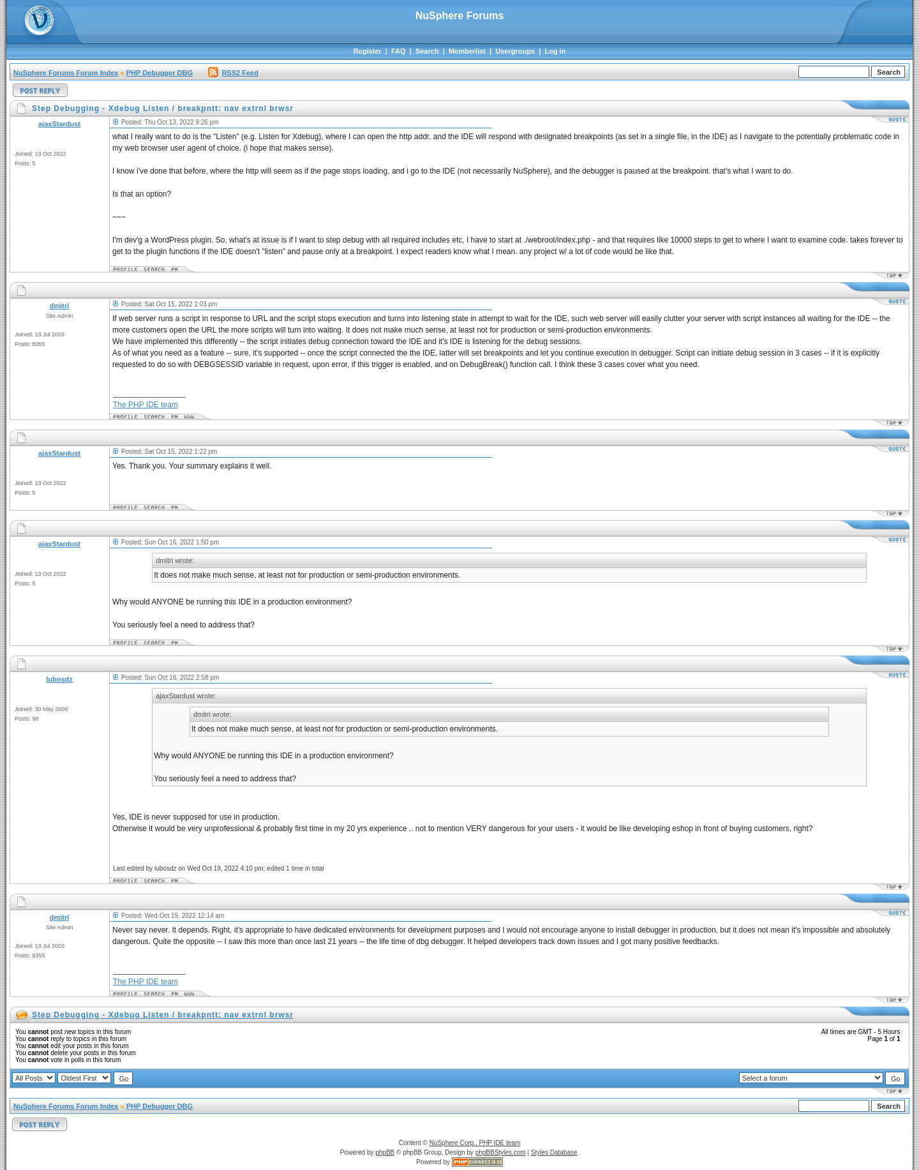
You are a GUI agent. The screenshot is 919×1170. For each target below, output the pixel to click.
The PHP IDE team (145, 404)
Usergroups (515, 51)
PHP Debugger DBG (159, 73)
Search (427, 51)
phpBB (384, 1152)
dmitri (60, 306)
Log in (554, 51)
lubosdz (59, 679)
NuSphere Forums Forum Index (65, 73)
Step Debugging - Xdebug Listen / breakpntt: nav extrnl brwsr (163, 1014)
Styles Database (554, 1152)
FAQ (398, 51)
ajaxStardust (59, 124)
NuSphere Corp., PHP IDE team (475, 1142)
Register (368, 51)
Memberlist (467, 51)
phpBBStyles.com (500, 1152)
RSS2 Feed (233, 73)
